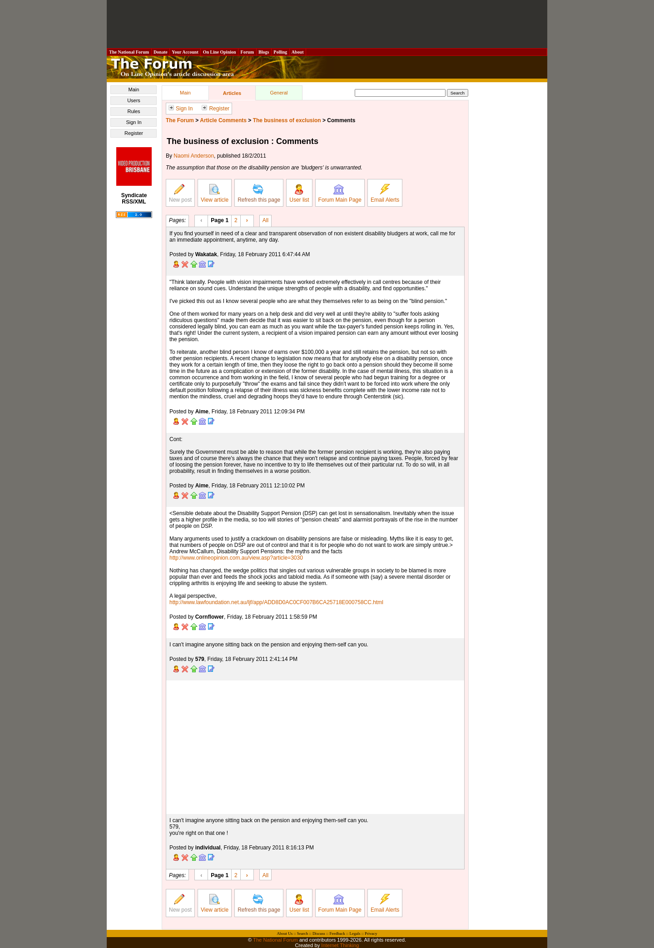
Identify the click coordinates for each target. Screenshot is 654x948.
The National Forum (129, 52)
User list (299, 193)
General (278, 92)
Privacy (371, 933)
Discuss (318, 933)
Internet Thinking (340, 945)
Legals (354, 933)
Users (133, 100)
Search (302, 933)
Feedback (337, 933)
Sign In (133, 122)
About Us (285, 933)
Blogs (264, 52)
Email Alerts (385, 193)
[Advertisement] (327, 24)
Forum (247, 52)
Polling (280, 52)
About (298, 52)
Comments (341, 120)
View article (214, 193)
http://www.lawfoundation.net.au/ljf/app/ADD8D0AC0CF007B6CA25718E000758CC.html (276, 602)
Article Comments (223, 120)
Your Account (185, 52)
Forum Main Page (340, 193)
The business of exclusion (287, 120)
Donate (161, 52)
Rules (133, 111)
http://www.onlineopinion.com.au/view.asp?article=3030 (236, 558)
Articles (232, 93)
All (265, 220)
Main (134, 89)
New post (180, 193)
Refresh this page (259, 193)
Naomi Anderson (193, 156)
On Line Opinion (219, 52)
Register (133, 133)
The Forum (180, 120)
